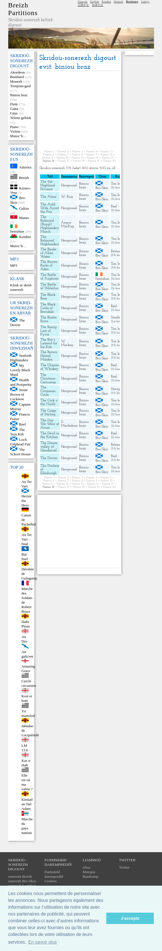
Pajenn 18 (78, 160)
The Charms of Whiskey (49, 367)
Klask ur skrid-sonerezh (21, 287)
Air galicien (27, 654)
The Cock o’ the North (49, 402)
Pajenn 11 (47, 157)
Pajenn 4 (91, 151)
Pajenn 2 (63, 151)
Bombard (17, 77)
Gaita (14, 109)
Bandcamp (91, 876)
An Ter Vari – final (27, 539)
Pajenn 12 (62, 157)
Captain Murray (20, 406)
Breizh (24, 178)
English (94, 1)
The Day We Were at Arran (49, 423)
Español (106, 1)
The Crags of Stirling (48, 412)
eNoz (86, 867)
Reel (22, 424)
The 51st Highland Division (47, 185)
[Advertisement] (79, 110)
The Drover (17, 322)
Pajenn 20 (109, 160)
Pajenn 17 (63, 160)
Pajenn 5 (106, 151)
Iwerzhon (17, 231)
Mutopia (89, 872)
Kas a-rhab (26, 762)
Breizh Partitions (23, 8)
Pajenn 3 (77, 151)
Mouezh (16, 81)
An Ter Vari (27, 483)
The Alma (48, 197)
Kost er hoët (27, 698)
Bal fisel (25, 556)
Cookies (50, 881)
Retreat (116, 251)
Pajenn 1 (49, 151)
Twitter (124, 867)
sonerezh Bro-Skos (22, 881)
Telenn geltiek (20, 118)
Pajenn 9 (91, 154)
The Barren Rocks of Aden (48, 265)
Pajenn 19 (93, 160)
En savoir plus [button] (42, 942)
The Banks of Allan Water (48, 252)
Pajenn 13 (78, 157)
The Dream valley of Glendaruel (48, 446)
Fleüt (14, 104)
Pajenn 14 (93, 157)
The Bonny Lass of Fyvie (48, 330)
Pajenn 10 (107, 154)
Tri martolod (28, 713)
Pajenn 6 (48, 154)
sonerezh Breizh (20, 876)
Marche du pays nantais (27, 826)
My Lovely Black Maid (20, 370)
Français (82, 1)
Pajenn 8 (77, 154)
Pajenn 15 (108, 157)
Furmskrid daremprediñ (53, 874)
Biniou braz (19, 95)
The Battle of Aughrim (49, 276)
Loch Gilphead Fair (20, 441)
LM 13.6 (25, 747)
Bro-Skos (101, 188)
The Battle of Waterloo (49, 286)
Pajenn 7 (63, 154)
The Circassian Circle (48, 391)
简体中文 (97, 5)
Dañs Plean (26, 624)
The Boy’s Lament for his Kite (48, 343)
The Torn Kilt (17, 431)
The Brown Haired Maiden (48, 355)
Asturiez (25, 167)
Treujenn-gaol (20, 86)
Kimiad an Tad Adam (27, 804)
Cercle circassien (29, 683)
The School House (20, 451)
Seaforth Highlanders (21, 357)
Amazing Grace (28, 668)
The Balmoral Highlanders (49, 240)
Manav (24, 217)
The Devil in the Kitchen (49, 435)
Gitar (14, 113)
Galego (145, 1)
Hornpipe (118, 389)
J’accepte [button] (130, 918)
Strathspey (119, 317)
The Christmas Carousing (48, 378)
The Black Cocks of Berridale (47, 308)
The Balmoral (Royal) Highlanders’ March (49, 224)
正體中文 (83, 5)
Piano (14, 127)
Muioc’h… (18, 136)
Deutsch (118, 1)
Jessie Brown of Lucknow (19, 394)
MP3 (13, 265)
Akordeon (17, 72)
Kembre (25, 237)
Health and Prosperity (21, 382)
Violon (15, 131)
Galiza (24, 208)
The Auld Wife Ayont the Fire (49, 208)
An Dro (24, 639)
